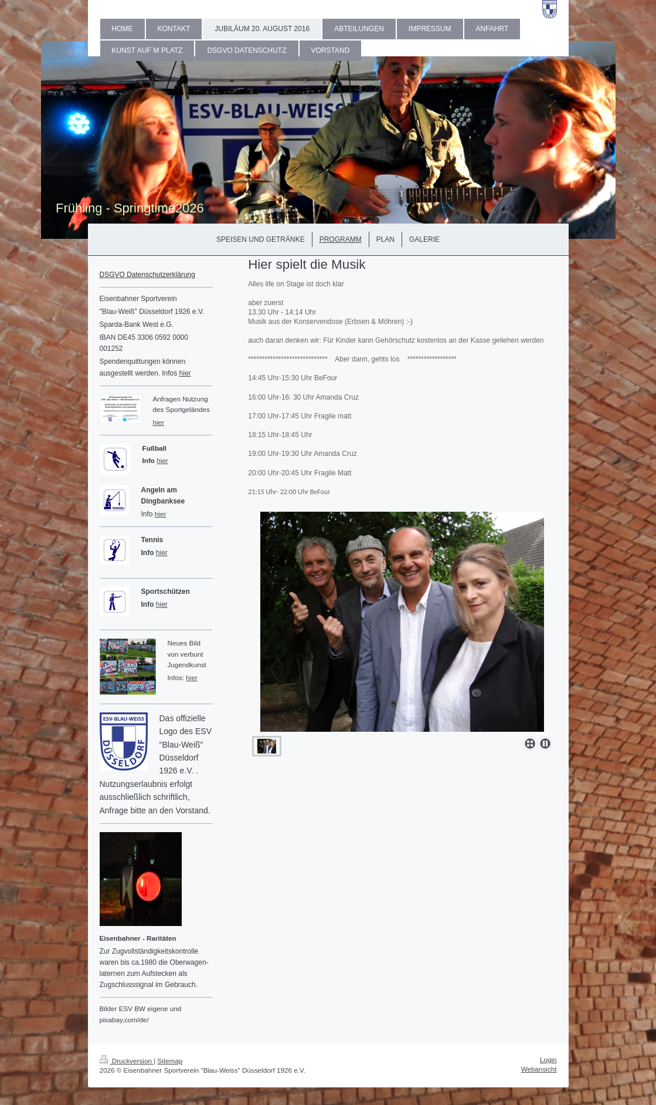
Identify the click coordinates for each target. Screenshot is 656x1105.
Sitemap (170, 1061)
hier (185, 373)
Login (548, 1059)
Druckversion (127, 1061)
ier (164, 460)
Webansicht (539, 1069)
